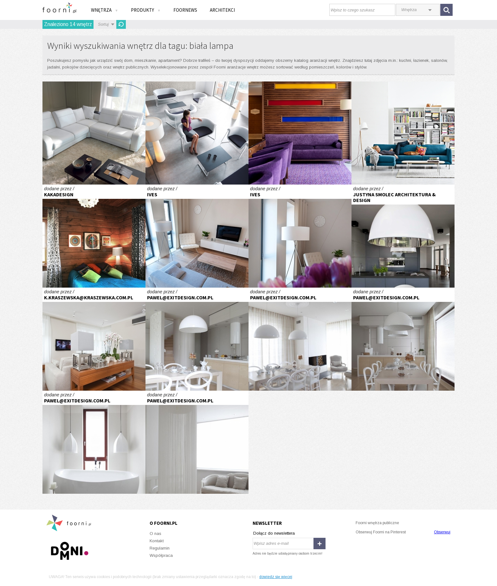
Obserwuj (442, 532)
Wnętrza (104, 10)
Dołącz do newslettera (274, 533)
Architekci (222, 10)
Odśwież (121, 24)
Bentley (93, 133)
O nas (155, 533)
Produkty (146, 10)
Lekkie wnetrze (196, 236)
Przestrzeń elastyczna (196, 133)
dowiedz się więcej (275, 577)
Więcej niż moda (403, 133)
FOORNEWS (185, 10)
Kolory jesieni (300, 133)
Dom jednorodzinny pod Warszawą (196, 339)
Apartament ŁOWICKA (93, 339)
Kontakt (157, 540)
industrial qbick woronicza (403, 236)
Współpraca (161, 555)
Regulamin (160, 548)
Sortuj (103, 24)
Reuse (93, 236)
